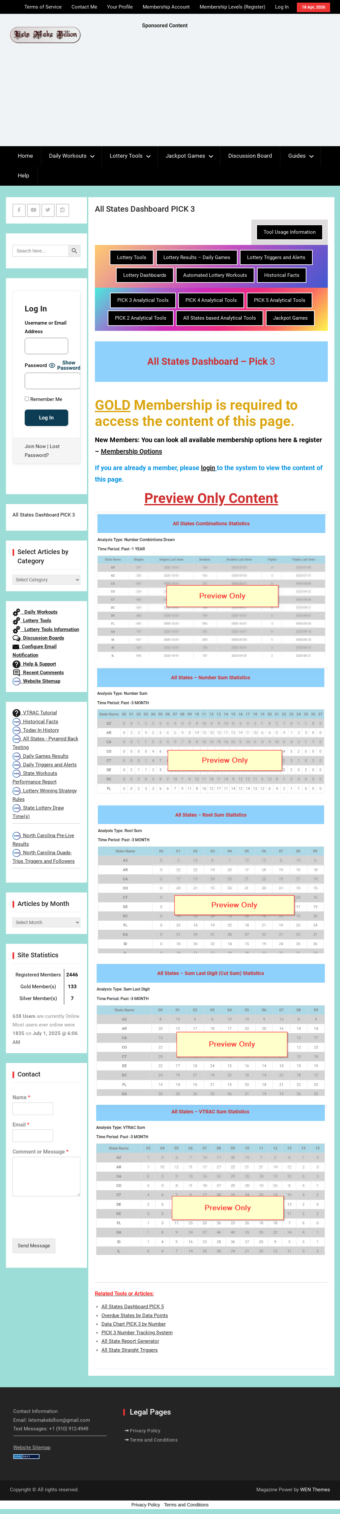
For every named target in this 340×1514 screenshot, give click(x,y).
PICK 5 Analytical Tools (279, 300)
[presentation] (63, 1227)
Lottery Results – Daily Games (196, 257)
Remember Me (43, 399)
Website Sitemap (36, 681)
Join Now (35, 446)
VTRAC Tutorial (35, 713)
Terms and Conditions (154, 1440)
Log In (282, 7)
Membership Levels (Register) (232, 7)
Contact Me (84, 7)
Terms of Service (43, 7)
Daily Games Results (41, 756)
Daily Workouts (68, 155)
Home (25, 155)
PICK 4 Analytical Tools (211, 300)
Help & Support (34, 664)
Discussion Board (250, 155)
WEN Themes (315, 1490)
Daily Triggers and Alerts (45, 765)
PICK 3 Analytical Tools (143, 300)
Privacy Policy (145, 1430)
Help (23, 175)
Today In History (36, 730)
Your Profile (120, 7)
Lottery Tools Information (46, 629)
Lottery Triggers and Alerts (276, 257)
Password (36, 365)
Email (21, 1125)
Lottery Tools (126, 155)
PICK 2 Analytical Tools (140, 318)
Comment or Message (41, 1152)
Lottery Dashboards (144, 275)
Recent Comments (38, 673)
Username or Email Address (46, 327)
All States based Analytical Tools (219, 318)
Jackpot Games (185, 155)
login (208, 468)
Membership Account (166, 7)
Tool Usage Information (290, 232)
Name (21, 1097)
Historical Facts (281, 275)
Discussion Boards (38, 638)
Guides (297, 155)
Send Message (34, 1246)
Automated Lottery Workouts (215, 275)
